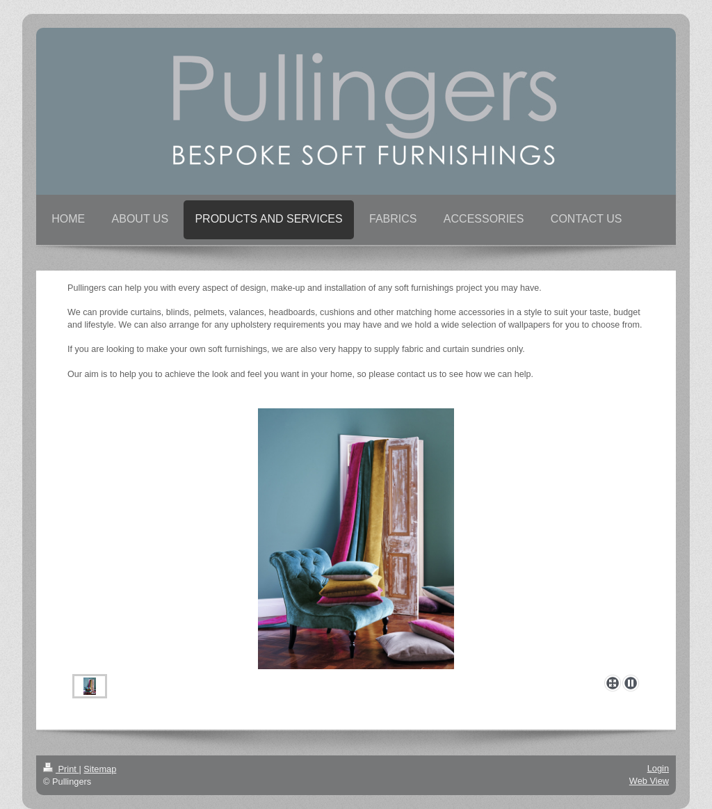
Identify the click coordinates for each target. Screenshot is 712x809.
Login (658, 768)
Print (61, 769)
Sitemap (99, 769)
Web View (649, 781)
